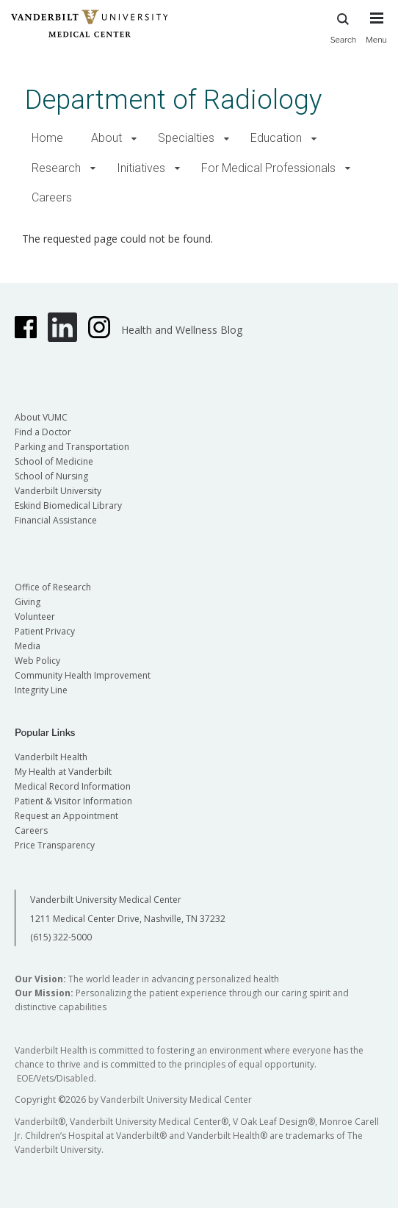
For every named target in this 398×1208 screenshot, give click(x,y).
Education (276, 138)
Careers (52, 197)
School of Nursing (51, 476)
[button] (134, 138)
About (106, 138)
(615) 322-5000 (61, 937)
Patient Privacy (45, 631)
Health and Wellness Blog (181, 330)
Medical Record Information (73, 786)
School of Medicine (54, 461)
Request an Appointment (66, 815)
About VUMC (41, 417)
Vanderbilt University (58, 491)
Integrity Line (41, 690)
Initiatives (141, 168)
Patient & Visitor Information (73, 801)
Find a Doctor (43, 432)
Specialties (186, 138)
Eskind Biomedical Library (68, 505)
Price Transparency (55, 845)
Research (56, 168)
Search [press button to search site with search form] (343, 26)
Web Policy (37, 660)
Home (47, 138)
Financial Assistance (56, 520)
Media (27, 646)
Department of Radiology (173, 99)
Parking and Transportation (72, 446)
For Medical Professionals (268, 168)
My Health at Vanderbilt (63, 771)
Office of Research (53, 587)
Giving (27, 602)
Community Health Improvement (83, 675)
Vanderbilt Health (51, 757)
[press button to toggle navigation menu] (376, 34)
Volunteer (35, 616)
